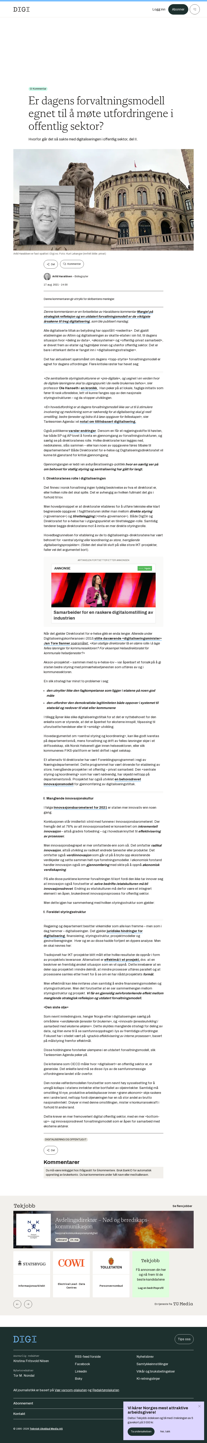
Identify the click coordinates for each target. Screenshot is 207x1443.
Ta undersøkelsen (141, 1431)
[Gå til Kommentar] (38, 89)
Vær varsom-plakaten (71, 1390)
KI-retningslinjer (148, 1378)
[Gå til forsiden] (21, 9)
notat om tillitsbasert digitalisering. (108, 421)
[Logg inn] (158, 9)
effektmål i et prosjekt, (122, 960)
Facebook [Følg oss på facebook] (82, 1364)
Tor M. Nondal (23, 1375)
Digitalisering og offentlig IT (66, 1139)
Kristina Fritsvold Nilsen (31, 1361)
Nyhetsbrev (145, 1356)
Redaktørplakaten (105, 1390)
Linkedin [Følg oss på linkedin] (81, 1371)
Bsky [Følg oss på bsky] (78, 1378)
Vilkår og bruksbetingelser (155, 1371)
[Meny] (195, 9)
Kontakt (103, 1414)
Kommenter (72, 264)
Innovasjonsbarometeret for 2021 (80, 807)
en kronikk (89, 388)
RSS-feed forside (88, 1356)
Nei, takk (165, 1431)
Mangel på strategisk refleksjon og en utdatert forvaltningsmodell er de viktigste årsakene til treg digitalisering (98, 316)
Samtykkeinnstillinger (152, 1364)
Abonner (178, 9)
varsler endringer (82, 431)
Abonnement (103, 1403)
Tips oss (184, 1339)
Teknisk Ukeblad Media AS (46, 1428)
